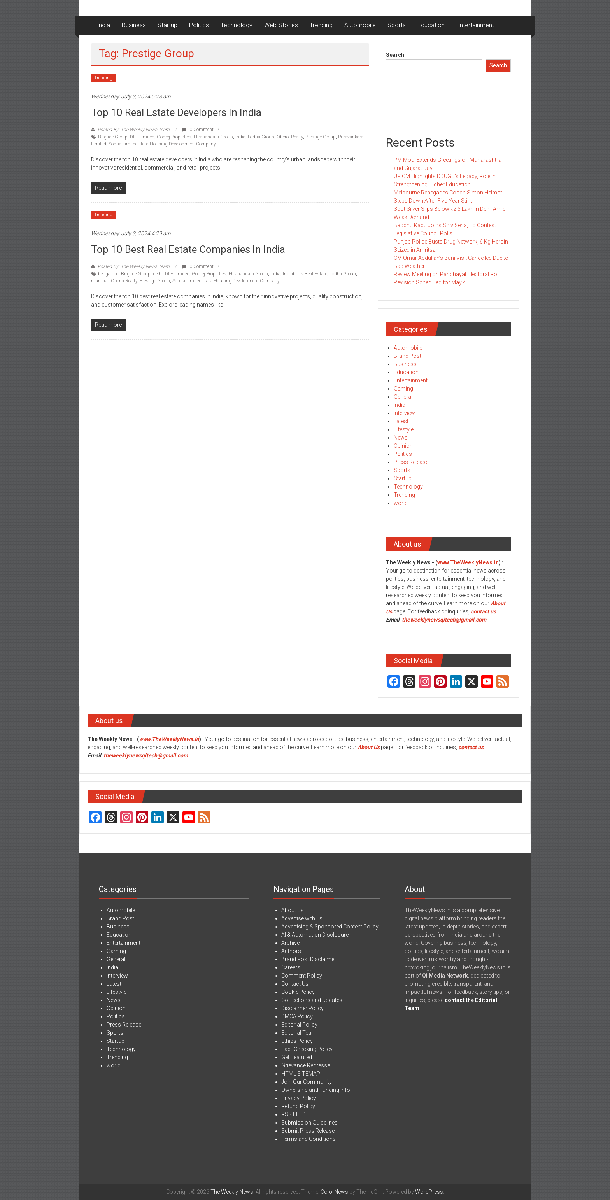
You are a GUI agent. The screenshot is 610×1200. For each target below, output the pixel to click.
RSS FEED (293, 1114)
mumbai (100, 281)
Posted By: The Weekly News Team (133, 129)
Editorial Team (298, 1033)
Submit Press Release (308, 1131)
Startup (167, 25)
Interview (404, 413)
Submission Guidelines (309, 1122)
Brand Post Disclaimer (308, 959)
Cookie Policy (298, 992)
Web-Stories (281, 25)
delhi (158, 274)
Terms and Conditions (308, 1139)
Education (431, 25)
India (103, 25)
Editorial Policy (299, 1024)
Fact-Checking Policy (307, 1049)
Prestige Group (320, 137)
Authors (291, 951)
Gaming (403, 388)
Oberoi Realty (290, 137)
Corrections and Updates (311, 1000)
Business (134, 25)
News (401, 437)
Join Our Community (306, 1082)
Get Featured (296, 1057)
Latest (401, 421)
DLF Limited (142, 137)
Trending (321, 25)
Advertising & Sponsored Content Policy (330, 926)
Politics (199, 25)
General (403, 397)
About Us (369, 747)
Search (395, 55)
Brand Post (407, 356)
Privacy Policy (298, 1098)
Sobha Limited (123, 144)
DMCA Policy (297, 1016)
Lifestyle (404, 429)
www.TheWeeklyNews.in (468, 562)
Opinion (403, 446)
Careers (290, 967)
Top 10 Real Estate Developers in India (176, 112)
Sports (396, 25)
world (401, 503)
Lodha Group (261, 137)
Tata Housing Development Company (178, 144)
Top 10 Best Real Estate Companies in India (188, 249)
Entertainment (475, 25)
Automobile (360, 25)
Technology (236, 25)
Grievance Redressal (306, 1065)
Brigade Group (113, 137)
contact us (471, 747)
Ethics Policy (297, 1041)
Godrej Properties (174, 137)
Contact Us (295, 984)
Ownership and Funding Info (315, 1090)
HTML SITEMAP (300, 1073)
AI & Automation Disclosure (315, 935)
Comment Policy (301, 975)
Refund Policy (298, 1106)
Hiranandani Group (213, 137)
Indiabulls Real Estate (305, 274)
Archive (290, 943)
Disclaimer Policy (302, 1008)
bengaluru (108, 274)
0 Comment (198, 129)
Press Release (411, 462)
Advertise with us (302, 918)
